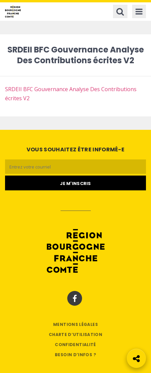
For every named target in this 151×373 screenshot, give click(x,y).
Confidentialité (75, 344)
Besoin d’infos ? (75, 355)
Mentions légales (75, 324)
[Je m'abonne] (75, 183)
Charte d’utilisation (75, 334)
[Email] (75, 166)
